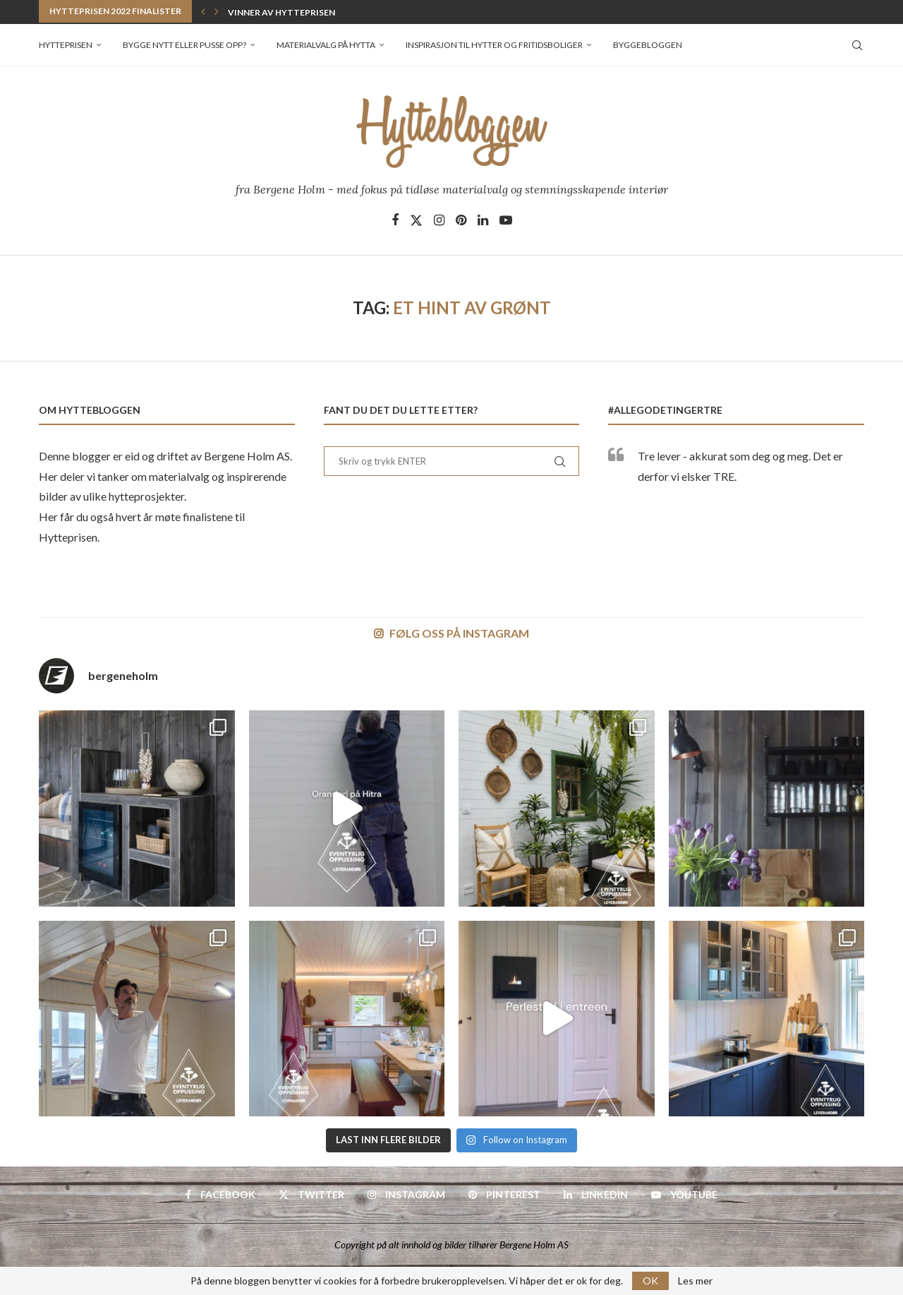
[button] (203, 11)
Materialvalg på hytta (326, 45)
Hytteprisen (65, 45)
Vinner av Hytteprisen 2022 (292, 12)
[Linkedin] (483, 220)
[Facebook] (395, 220)
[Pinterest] (461, 220)
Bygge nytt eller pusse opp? (184, 45)
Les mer (695, 1281)
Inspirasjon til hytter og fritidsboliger (494, 45)
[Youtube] (505, 220)
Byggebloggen (647, 45)
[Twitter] (416, 220)
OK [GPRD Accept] (650, 1281)
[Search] (857, 45)
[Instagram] (439, 220)
